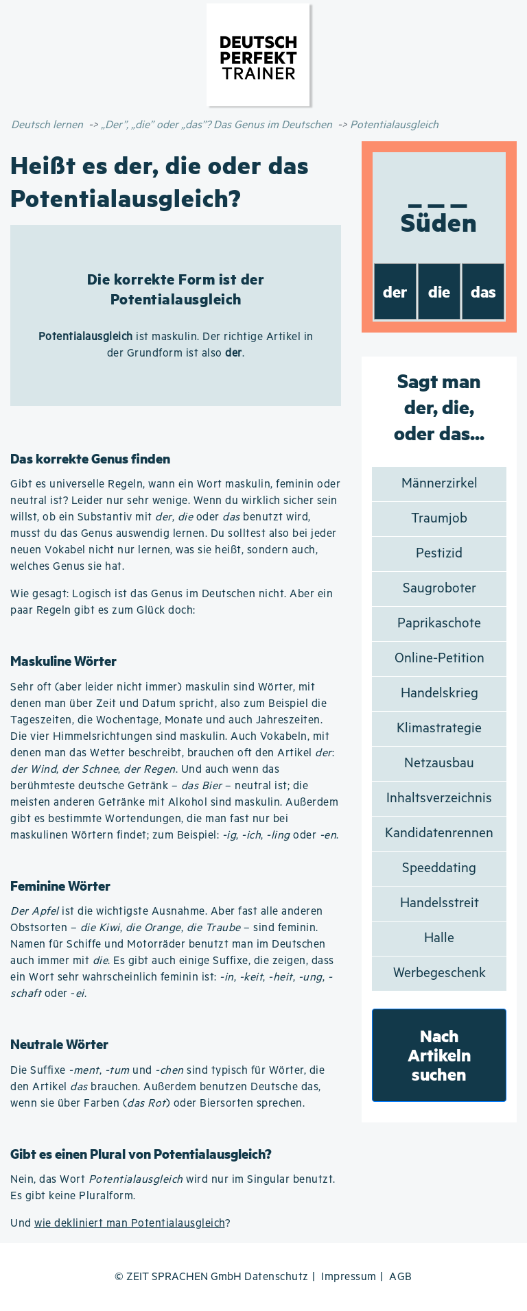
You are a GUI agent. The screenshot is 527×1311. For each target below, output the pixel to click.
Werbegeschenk (439, 973)
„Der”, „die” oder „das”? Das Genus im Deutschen (216, 125)
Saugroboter (439, 589)
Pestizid (439, 554)
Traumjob (439, 519)
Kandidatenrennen (439, 833)
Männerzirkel (439, 484)
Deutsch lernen (47, 125)
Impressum (349, 1277)
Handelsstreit (439, 903)
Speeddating (439, 868)
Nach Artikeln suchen (439, 1054)
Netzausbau (439, 763)
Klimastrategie (439, 728)
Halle (439, 938)
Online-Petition (439, 658)
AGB (400, 1277)
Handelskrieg (439, 693)
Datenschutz (276, 1277)
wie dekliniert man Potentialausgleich (129, 1223)
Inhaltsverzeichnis (439, 798)
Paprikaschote (439, 624)
